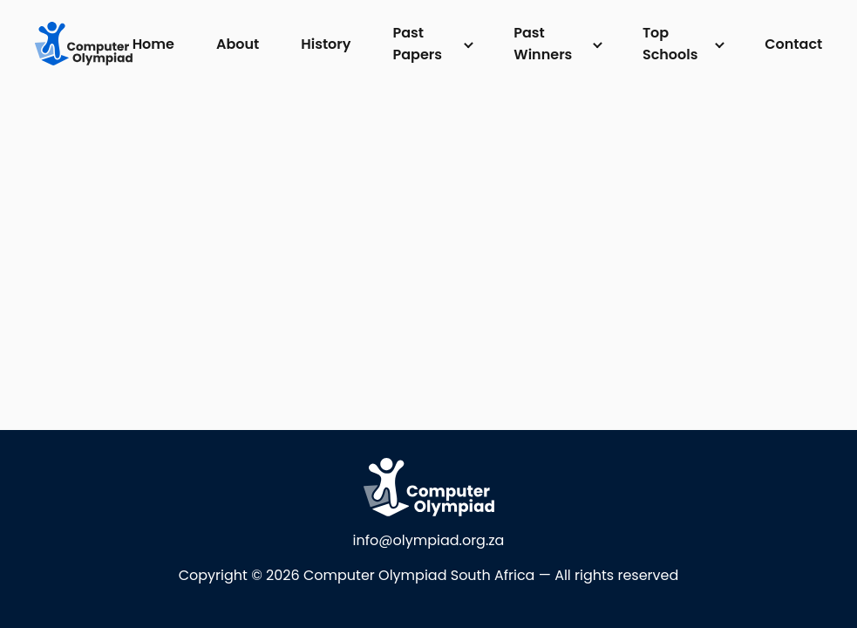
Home (153, 44)
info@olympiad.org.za (429, 540)
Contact (793, 44)
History (325, 44)
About (237, 44)
